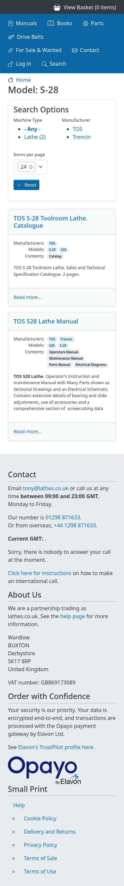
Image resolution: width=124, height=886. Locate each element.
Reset (30, 185)
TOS (52, 243)
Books (64, 23)
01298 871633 (62, 517)
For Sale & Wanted (39, 50)
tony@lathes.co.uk (45, 488)
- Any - (32, 129)
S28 (63, 250)
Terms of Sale (40, 858)
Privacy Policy (40, 845)
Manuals (26, 23)
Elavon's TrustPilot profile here (55, 747)
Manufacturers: (29, 243)
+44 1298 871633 (75, 525)
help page (72, 616)
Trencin (66, 339)
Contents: (34, 256)
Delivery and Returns (50, 831)
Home (23, 80)
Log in (23, 63)
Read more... (28, 297)
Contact (89, 50)
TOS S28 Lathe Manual (46, 321)
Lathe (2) (35, 137)
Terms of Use (40, 871)
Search (58, 63)
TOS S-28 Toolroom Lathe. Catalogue (51, 221)
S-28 (52, 250)
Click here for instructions (39, 573)
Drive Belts (30, 36)
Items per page (29, 154)
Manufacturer (76, 120)
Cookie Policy (40, 818)
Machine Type (28, 120)
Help (19, 805)
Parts (97, 23)
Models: (36, 249)
